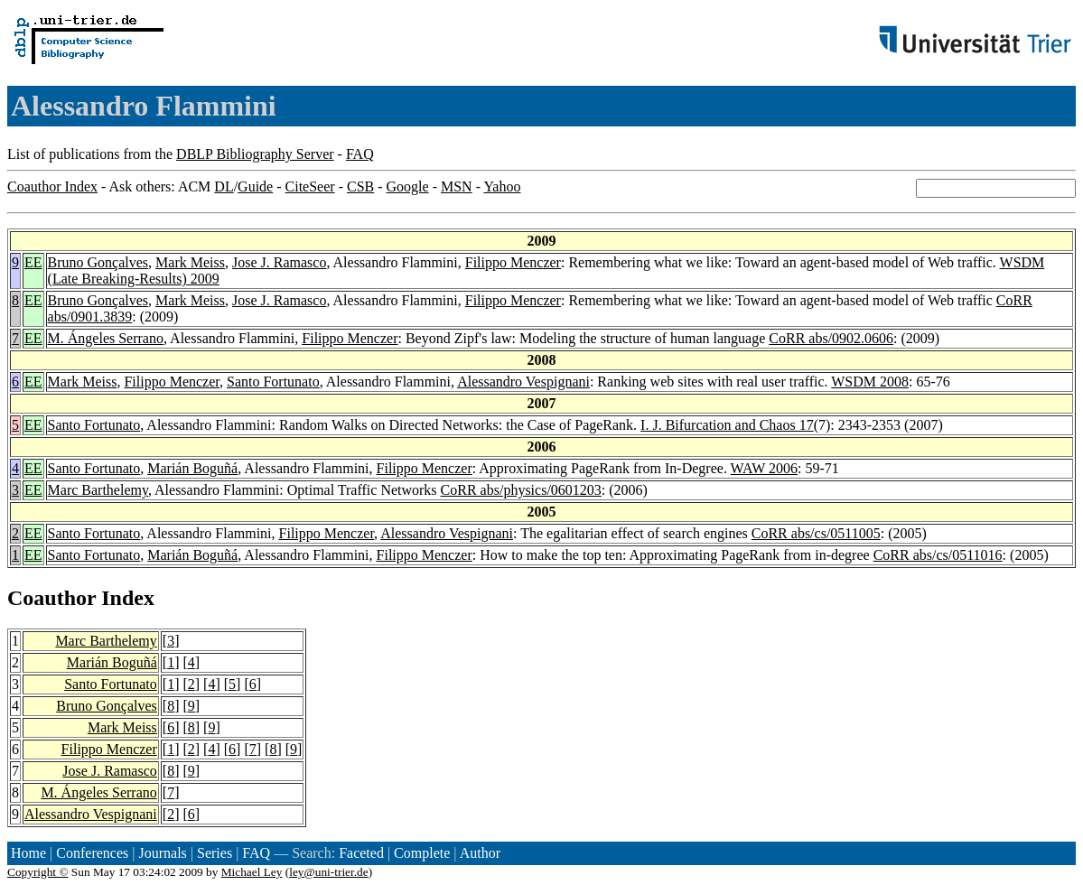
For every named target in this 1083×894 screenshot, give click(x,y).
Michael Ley (252, 872)
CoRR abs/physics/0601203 (521, 490)
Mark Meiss (190, 262)
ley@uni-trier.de (328, 872)
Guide (255, 186)
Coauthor (51, 598)
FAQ (360, 154)
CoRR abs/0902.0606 (831, 338)
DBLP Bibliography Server (255, 154)
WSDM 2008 (870, 381)
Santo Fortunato (273, 381)
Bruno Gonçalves (98, 262)
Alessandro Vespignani (523, 381)
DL (223, 186)
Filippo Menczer (513, 262)
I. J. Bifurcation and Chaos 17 (727, 425)
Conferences (92, 853)
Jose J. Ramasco (279, 262)
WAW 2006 (764, 468)
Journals (162, 853)
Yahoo (501, 186)
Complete (422, 853)
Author (480, 853)
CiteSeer (310, 186)
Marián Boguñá (192, 468)
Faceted (361, 853)
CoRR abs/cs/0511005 (816, 533)
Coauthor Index (52, 186)
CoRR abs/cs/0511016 (938, 555)
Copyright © (38, 872)
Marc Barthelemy (98, 490)
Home (28, 853)
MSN (456, 186)
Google (408, 186)
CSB (360, 186)
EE (33, 262)
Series (214, 853)
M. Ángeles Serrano (105, 338)
